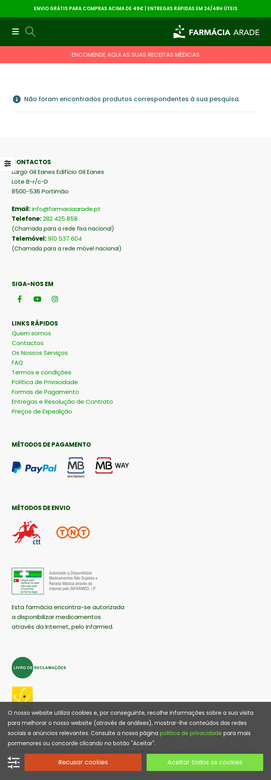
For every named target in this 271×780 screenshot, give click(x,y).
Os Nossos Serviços (40, 353)
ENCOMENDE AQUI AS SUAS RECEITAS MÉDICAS (136, 54)
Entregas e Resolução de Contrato (62, 401)
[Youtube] (37, 299)
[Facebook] (20, 299)
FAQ (17, 362)
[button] (18, 31)
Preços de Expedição (42, 411)
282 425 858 (60, 219)
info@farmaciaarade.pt (66, 209)
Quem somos (31, 333)
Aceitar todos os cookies (205, 762)
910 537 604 (65, 238)
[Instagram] (55, 299)
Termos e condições (41, 372)
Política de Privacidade (45, 382)
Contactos (28, 343)
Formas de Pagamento (45, 392)
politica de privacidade (191, 733)
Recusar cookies (83, 762)
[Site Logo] (216, 32)
